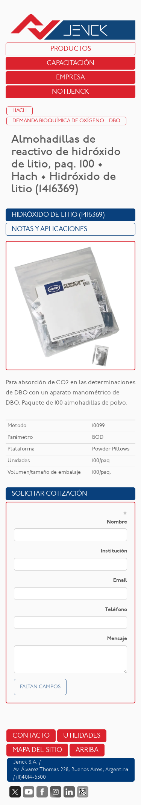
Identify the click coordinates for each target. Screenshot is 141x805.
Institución (114, 551)
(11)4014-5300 (31, 777)
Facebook (42, 791)
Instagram (55, 791)
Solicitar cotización (49, 494)
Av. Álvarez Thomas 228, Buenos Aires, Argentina (70, 770)
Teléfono (116, 610)
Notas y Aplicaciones (49, 229)
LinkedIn (69, 791)
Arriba (87, 750)
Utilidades (81, 736)
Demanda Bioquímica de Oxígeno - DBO (66, 121)
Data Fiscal (82, 791)
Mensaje (117, 639)
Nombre (117, 522)
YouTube (28, 791)
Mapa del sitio (37, 750)
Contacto (31, 736)
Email (120, 580)
